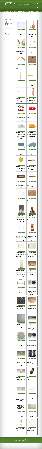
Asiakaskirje (15, 11)
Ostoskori (36, 11)
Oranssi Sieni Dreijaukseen (30, 132)
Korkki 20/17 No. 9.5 (18, 377)
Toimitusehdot (20, 11)
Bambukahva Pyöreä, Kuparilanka (20, 306)
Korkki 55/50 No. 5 (29, 324)
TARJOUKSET (6, 34)
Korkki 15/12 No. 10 (18, 395)
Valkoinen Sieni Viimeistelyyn (20, 132)
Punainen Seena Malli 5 (30, 114)
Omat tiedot (35, 3)
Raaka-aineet (6, 18)
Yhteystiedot (32, 11)
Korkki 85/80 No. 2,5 (29, 395)
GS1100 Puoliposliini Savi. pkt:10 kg (31, 252)
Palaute (29, 11)
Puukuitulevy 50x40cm (30, 428)
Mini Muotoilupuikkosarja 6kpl (31, 98)
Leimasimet (6, 30)
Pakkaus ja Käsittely (7, 33)
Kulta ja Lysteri (6, 25)
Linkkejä (24, 11)
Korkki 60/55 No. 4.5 (29, 306)
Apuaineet (6, 20)
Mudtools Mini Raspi (19, 114)
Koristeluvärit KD (6, 24)
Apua (26, 11)
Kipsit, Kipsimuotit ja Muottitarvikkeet (8, 19)
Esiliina (28, 377)
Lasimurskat (6, 32)
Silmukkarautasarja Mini (30, 166)
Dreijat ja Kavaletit (7, 26)
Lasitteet (5, 21)
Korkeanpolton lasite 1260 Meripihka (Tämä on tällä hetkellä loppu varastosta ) (31, 216)
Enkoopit (5, 22)
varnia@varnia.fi (24, 439)
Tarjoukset (7, 11)
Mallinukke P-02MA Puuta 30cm (20, 428)
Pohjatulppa (18, 324)
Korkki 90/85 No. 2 (29, 270)
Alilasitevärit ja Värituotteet (8, 23)
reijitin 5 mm (18, 98)
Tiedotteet (11, 11)
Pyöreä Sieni (18, 166)
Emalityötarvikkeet (7, 31)
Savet (5, 17)
